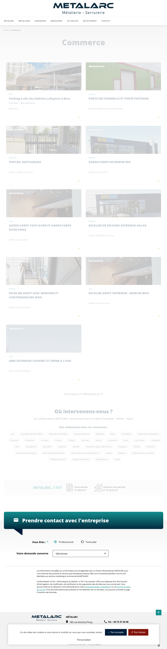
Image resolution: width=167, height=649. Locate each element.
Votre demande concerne (32, 553)
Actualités (72, 21)
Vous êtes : (40, 542)
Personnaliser (84, 640)
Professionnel (66, 542)
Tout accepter (116, 632)
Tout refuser (138, 632)
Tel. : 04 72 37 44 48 (118, 621)
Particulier (91, 542)
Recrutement (90, 21)
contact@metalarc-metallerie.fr (98, 587)
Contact (105, 21)
